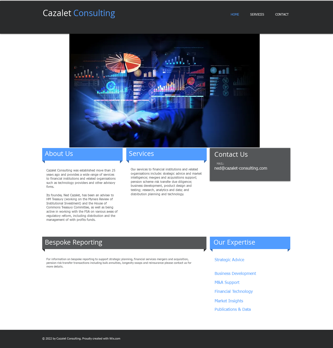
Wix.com (114, 338)
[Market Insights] (233, 301)
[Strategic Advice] (239, 260)
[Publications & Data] (233, 310)
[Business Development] (239, 274)
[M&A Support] (228, 283)
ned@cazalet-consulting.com (240, 168)
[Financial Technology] (239, 292)
